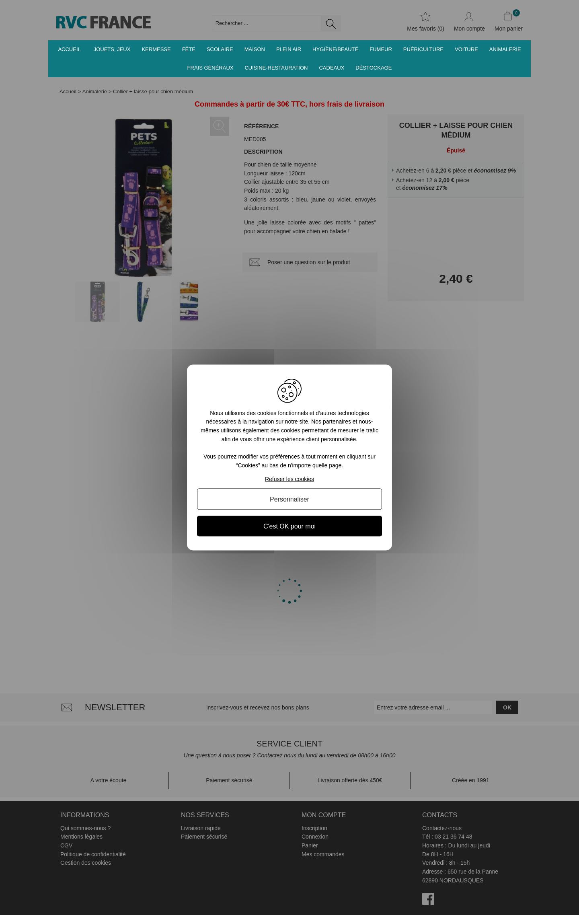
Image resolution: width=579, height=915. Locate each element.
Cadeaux (331, 68)
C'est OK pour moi (289, 526)
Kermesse (156, 49)
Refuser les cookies (289, 479)
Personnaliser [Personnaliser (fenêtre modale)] (289, 499)
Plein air (288, 49)
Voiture (466, 49)
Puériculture (423, 49)
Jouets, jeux (112, 49)
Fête (188, 49)
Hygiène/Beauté (335, 49)
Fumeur (381, 49)
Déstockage (373, 68)
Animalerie (505, 49)
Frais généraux (210, 68)
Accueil (69, 49)
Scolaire (220, 49)
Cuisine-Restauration (276, 68)
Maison (254, 49)
